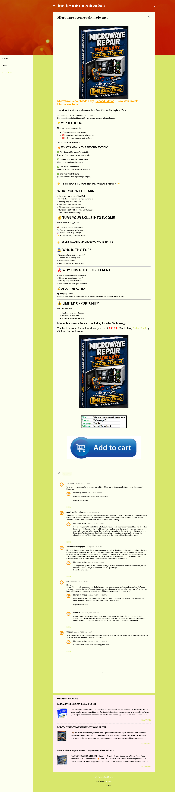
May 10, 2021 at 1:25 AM (91, 512)
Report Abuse (7, 73)
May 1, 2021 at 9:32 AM (95, 493)
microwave (67, 474)
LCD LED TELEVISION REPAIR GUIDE (76, 703)
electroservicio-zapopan (75, 547)
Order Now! (139, 328)
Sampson (70, 484)
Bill (67, 581)
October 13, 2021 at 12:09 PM (97, 595)
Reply (68, 507)
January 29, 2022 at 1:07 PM (90, 613)
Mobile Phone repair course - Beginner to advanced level (85, 750)
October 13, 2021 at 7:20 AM (78, 581)
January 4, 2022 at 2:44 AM (83, 632)
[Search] (153, 6)
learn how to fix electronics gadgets (81, 5)
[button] (149, 17)
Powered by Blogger (104, 777)
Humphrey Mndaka (80, 493)
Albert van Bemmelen (74, 512)
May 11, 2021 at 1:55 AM (96, 523)
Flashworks (109, 781)
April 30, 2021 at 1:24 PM (82, 483)
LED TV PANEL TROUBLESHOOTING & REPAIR (82, 727)
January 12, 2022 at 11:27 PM (97, 641)
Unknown (76, 613)
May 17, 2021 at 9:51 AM (93, 547)
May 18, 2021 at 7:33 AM (96, 562)
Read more (146, 720)
